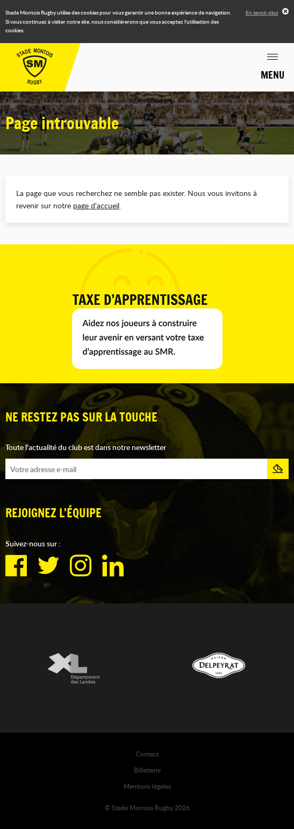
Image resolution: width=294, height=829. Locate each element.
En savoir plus (262, 12)
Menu (272, 75)
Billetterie (147, 769)
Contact (147, 753)
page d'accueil (96, 205)
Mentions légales (147, 786)
